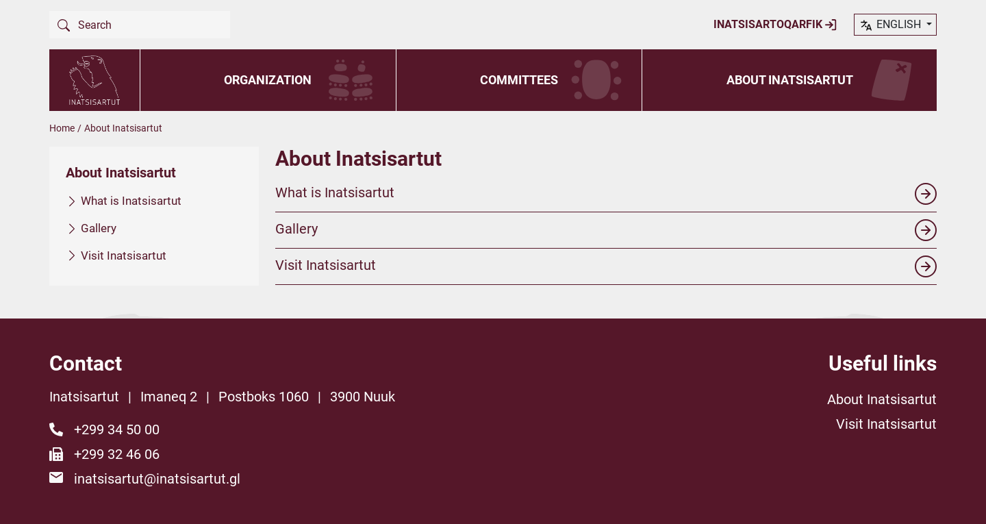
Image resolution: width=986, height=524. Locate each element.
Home (62, 128)
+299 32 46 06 (117, 454)
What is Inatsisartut (131, 201)
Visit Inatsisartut (123, 255)
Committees (519, 80)
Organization (268, 80)
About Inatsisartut (789, 80)
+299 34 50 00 (117, 429)
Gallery (98, 227)
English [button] (891, 25)
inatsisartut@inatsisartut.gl (157, 479)
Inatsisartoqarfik (775, 25)
